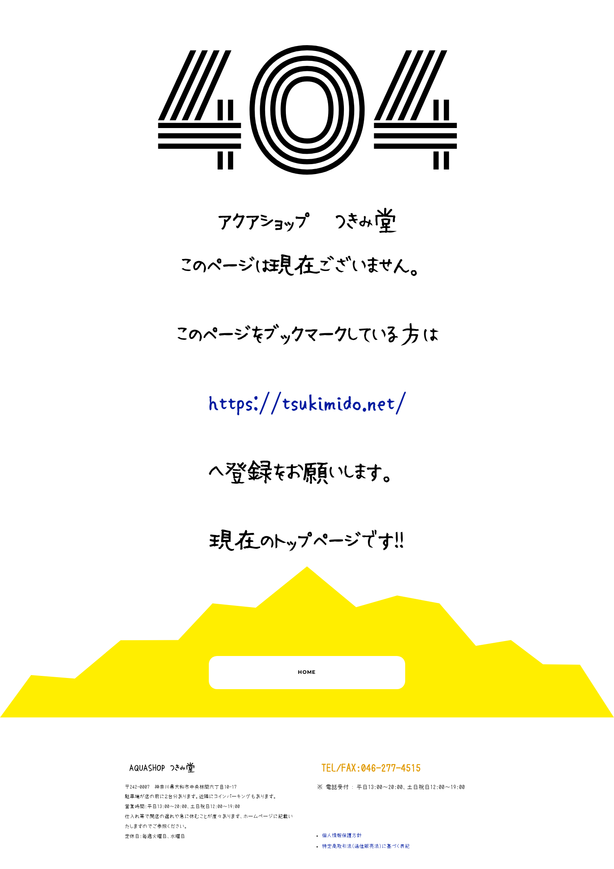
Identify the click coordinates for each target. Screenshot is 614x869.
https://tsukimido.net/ (307, 404)
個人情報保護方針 (342, 835)
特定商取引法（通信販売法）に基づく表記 (366, 846)
